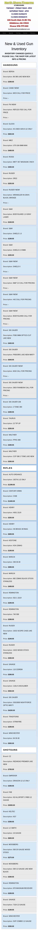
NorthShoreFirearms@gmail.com (19, 29)
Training (18, 33)
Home (4, 33)
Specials (11, 33)
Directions (32, 33)
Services (25, 33)
